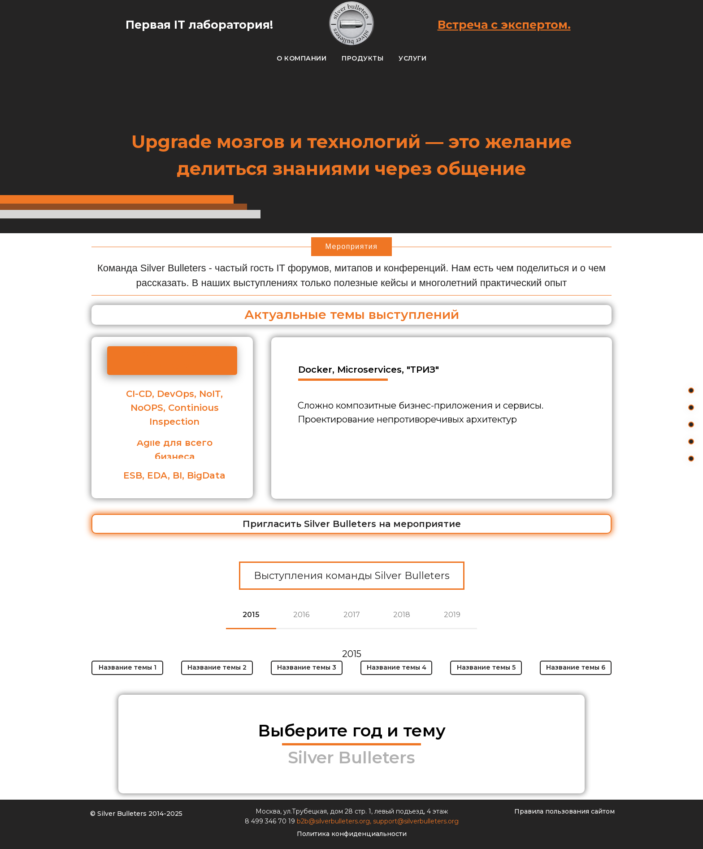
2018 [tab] (401, 614)
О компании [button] (301, 58)
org (364, 821)
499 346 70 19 (274, 821)
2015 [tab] (251, 614)
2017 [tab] (351, 614)
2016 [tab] (301, 614)
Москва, (269, 811)
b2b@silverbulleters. (328, 821)
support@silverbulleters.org (416, 821)
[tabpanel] (351, 665)
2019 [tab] (452, 614)
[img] (184, 744)
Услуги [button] (412, 58)
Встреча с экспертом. (504, 24)
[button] (351, 524)
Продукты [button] (362, 58)
